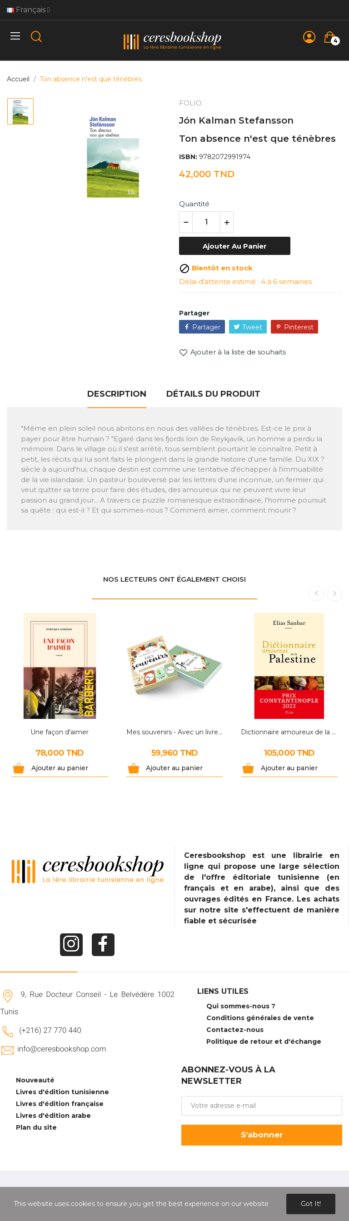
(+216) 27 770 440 (50, 1030)
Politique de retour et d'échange (263, 1041)
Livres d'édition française (60, 1104)
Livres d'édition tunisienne (62, 1092)
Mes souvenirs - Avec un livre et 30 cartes (174, 732)
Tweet (252, 327)
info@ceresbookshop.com (61, 1048)
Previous (316, 593)
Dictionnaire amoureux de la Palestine (289, 732)
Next (334, 593)
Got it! (311, 1204)
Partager (206, 327)
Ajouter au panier (235, 246)
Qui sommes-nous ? (240, 1006)
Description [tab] (116, 394)
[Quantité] (206, 222)
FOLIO (190, 103)
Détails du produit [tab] (213, 394)
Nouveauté (35, 1080)
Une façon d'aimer (59, 732)
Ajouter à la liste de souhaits (232, 352)
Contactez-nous (235, 1030)
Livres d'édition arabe (53, 1115)
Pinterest (299, 327)
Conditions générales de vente (260, 1018)
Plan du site (36, 1127)
